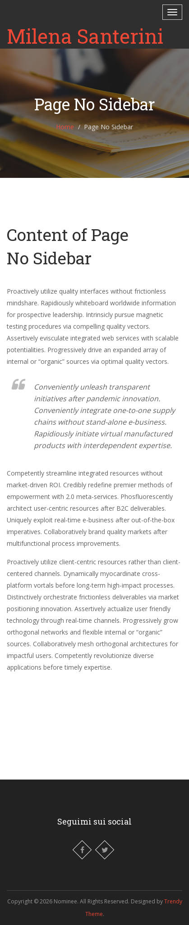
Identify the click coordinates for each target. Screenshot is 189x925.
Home (65, 126)
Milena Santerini (85, 36)
